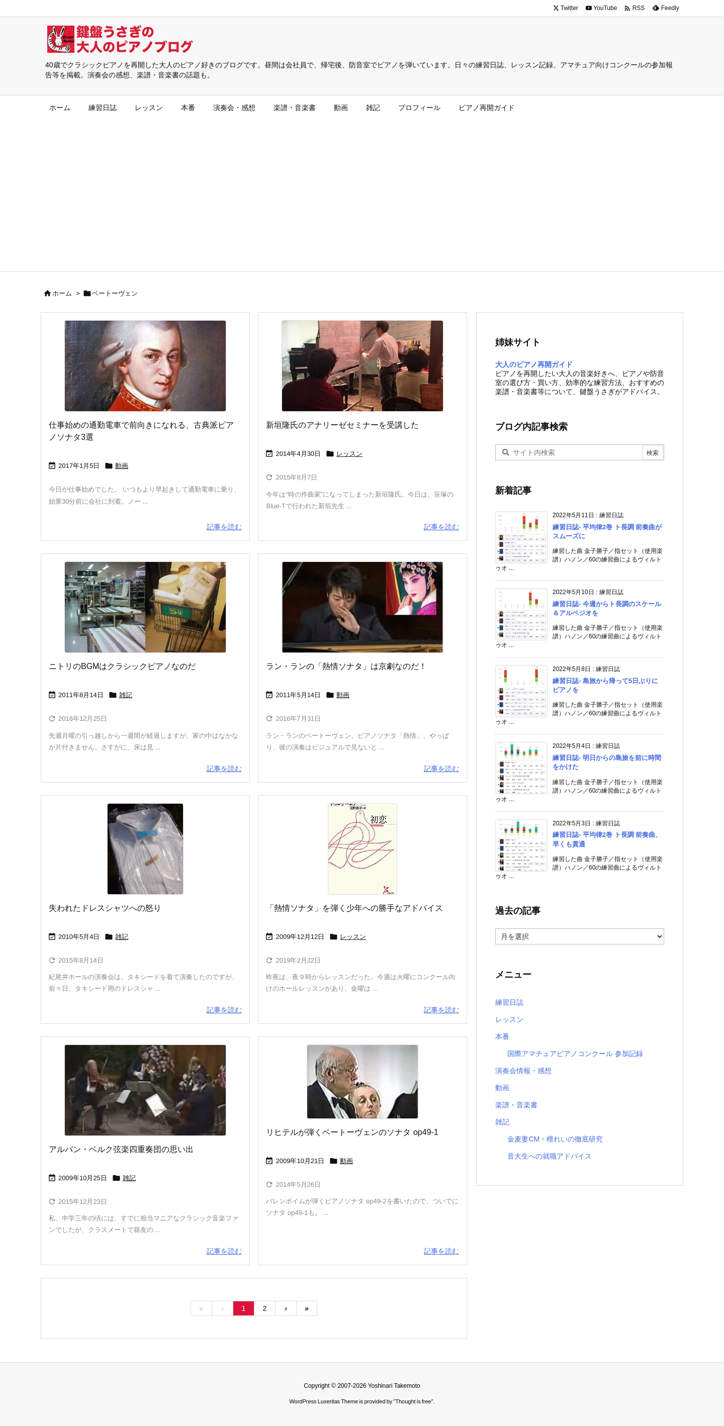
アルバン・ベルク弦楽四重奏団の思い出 (121, 1149)
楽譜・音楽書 (516, 1105)
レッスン (349, 453)
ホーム (62, 293)
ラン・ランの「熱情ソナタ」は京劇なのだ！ (346, 666)
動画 (121, 465)
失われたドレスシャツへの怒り (105, 908)
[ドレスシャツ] (145, 849)
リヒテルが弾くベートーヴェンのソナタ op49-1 (352, 1132)
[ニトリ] (145, 607)
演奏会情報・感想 (523, 1071)
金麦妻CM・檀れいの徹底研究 (555, 1139)
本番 (502, 1036)
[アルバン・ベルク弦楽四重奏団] (145, 1090)
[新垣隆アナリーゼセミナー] (362, 366)
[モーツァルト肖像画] (145, 366)
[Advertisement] (362, 196)
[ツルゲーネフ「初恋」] (362, 849)
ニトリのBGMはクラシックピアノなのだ (122, 666)
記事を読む (224, 527)
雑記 (125, 695)
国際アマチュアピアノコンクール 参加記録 (575, 1054)
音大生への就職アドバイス (549, 1156)
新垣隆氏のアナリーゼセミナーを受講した (342, 425)
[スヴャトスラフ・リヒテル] (362, 1081)
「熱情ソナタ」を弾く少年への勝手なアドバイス (354, 908)
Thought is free (413, 1401)
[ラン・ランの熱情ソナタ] (362, 607)
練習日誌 (509, 1002)
